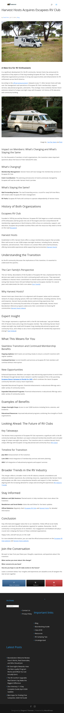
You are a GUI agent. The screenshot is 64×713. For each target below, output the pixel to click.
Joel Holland (12, 331)
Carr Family (36, 284)
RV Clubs (54, 443)
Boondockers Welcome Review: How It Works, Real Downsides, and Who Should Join (19, 660)
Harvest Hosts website (21, 541)
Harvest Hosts (51, 247)
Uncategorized (40, 640)
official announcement (20, 83)
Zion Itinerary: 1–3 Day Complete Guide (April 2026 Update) (17, 689)
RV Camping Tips (41, 637)
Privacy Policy (27, 614)
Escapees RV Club (30, 508)
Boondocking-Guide (42, 627)
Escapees (13, 228)
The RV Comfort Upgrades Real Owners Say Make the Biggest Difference (17, 680)
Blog (18, 17)
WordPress (48, 710)
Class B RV (38, 630)
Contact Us (26, 610)
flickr (60, 142)
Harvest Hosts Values (18, 308)
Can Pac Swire (52, 142)
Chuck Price (6, 17)
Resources (38, 633)
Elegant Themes (27, 710)
